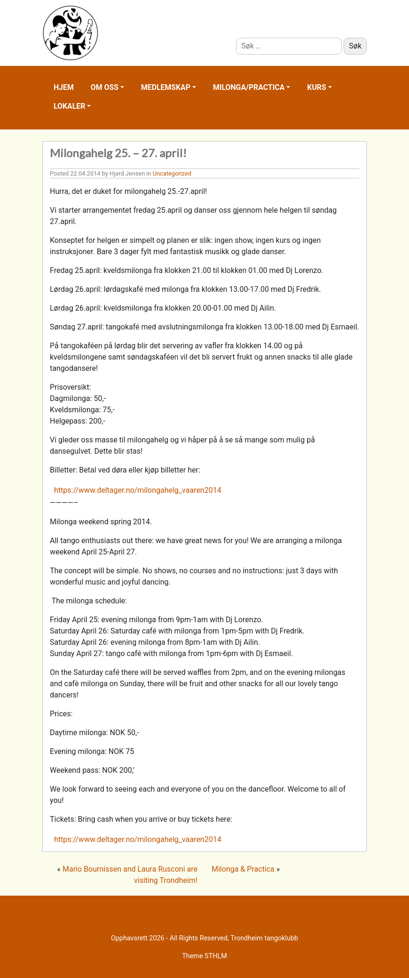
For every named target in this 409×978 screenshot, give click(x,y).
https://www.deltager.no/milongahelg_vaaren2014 (137, 490)
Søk (355, 45)
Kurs (316, 87)
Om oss (104, 87)
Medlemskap (165, 87)
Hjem (64, 87)
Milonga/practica (248, 87)
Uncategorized (172, 173)
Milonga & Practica (243, 869)
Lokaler (69, 106)
